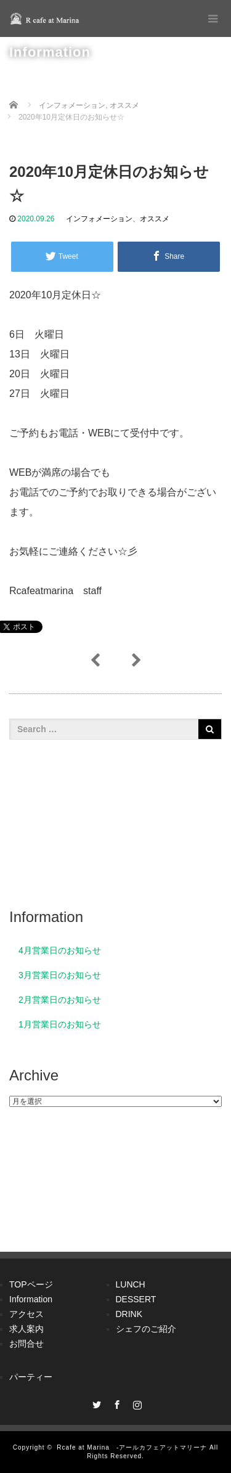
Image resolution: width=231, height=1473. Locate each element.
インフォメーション (99, 218)
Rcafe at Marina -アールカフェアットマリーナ (132, 1447)
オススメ (154, 218)
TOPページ (31, 1284)
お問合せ (26, 1344)
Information (30, 1299)
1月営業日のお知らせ (59, 1024)
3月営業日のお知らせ (59, 975)
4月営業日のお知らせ (59, 950)
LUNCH (130, 1284)
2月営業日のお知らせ (59, 1000)
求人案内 (26, 1329)
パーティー (30, 1377)
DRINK (129, 1314)
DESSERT (136, 1299)
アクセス (26, 1314)
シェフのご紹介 (146, 1329)
